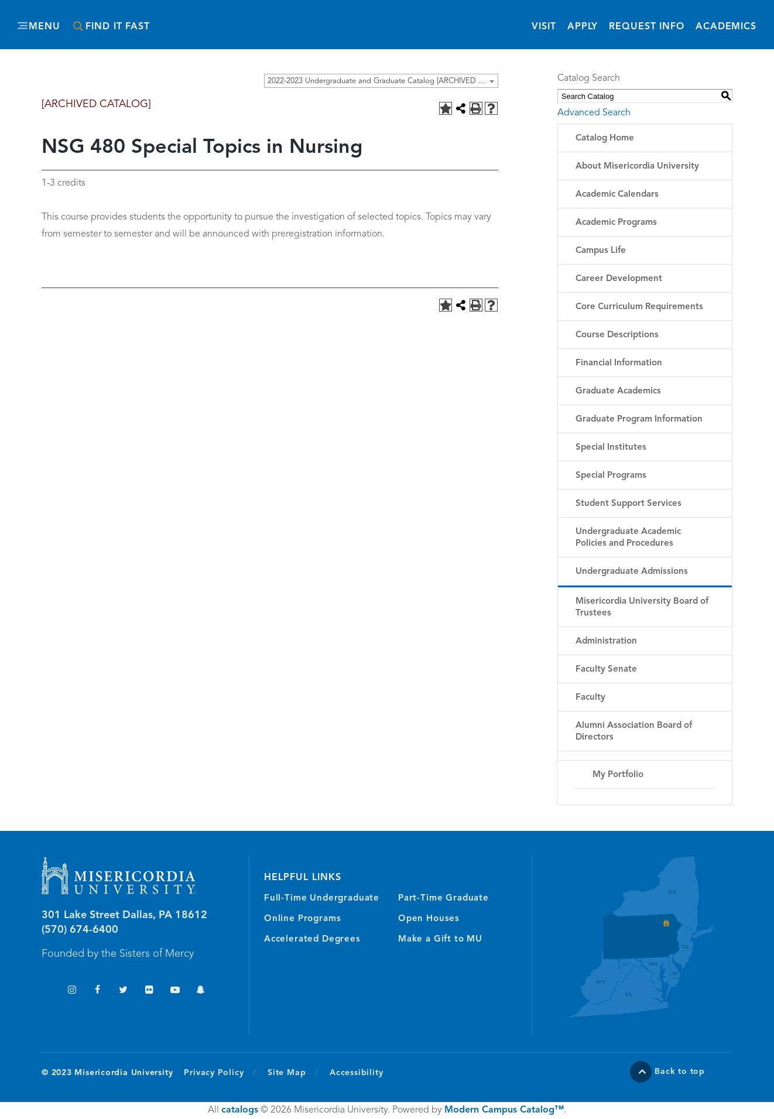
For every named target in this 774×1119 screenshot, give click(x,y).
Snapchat (200, 991)
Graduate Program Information (639, 419)
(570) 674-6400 (80, 930)
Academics (726, 27)
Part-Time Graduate (443, 898)
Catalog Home (605, 138)
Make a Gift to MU (440, 939)
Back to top (680, 1071)
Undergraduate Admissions (632, 571)
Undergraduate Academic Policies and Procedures (628, 538)
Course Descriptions (617, 335)
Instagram (71, 991)
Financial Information (619, 363)
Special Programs (611, 475)
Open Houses (429, 919)
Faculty (590, 697)
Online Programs (302, 919)
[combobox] (381, 81)
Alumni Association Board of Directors (634, 731)
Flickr (149, 991)
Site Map (287, 1073)
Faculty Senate (606, 669)
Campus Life (601, 251)
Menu (44, 27)
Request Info (646, 26)
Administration (606, 641)
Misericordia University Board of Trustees (642, 607)
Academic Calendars (617, 194)
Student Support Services (628, 503)
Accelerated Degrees (312, 939)
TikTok (46, 991)
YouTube (175, 991)
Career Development (619, 279)
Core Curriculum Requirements (639, 307)
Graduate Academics (618, 391)
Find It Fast (117, 27)
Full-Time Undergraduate (321, 898)
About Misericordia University (637, 166)
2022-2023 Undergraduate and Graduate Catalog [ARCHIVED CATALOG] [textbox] (383, 81)
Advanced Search (594, 113)
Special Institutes (611, 447)
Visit (544, 27)
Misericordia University (334, 19)
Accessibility (356, 1073)
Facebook (97, 991)
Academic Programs (616, 222)
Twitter (123, 991)
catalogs (239, 1110)
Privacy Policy (220, 1072)
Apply (582, 27)
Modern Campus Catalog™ (504, 1110)
